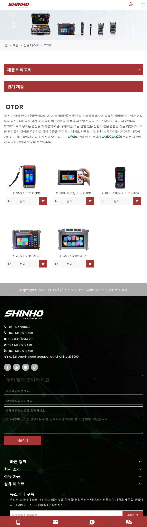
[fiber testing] (73, 25)
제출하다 (22, 440)
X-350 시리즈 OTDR (26, 193)
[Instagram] (25, 367)
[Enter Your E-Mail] (65, 515)
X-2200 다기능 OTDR (73, 256)
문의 (15, 201)
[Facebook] (7, 367)
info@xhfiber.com (20, 339)
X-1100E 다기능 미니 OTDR (73, 193)
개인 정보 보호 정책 (114, 290)
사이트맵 (93, 290)
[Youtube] (16, 367)
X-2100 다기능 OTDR (26, 256)
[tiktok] (34, 367)
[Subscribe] (132, 515)
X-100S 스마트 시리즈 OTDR (120, 193)
